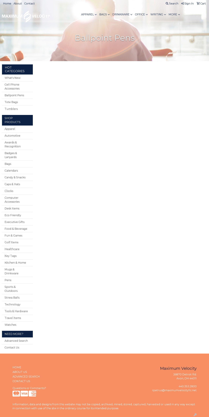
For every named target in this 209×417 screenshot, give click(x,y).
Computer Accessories (12, 199)
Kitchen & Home (15, 262)
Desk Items (12, 208)
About (18, 3)
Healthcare (12, 249)
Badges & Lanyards (11, 155)
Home (7, 3)
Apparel (87, 14)
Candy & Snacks (15, 177)
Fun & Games (13, 235)
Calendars (11, 170)
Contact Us (12, 347)
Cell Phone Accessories (12, 86)
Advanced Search (16, 340)
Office (140, 14)
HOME (17, 367)
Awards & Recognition (13, 144)
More (173, 14)
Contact (29, 3)
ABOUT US (20, 372)
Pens (8, 280)
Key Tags (10, 255)
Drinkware (120, 14)
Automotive (12, 135)
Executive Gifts (14, 222)
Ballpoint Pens (14, 95)
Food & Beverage (16, 228)
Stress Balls (12, 297)
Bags (103, 14)
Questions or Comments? (29, 388)
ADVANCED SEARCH (26, 376)
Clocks (9, 191)
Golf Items (11, 242)
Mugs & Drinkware (11, 271)
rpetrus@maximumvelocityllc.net (174, 390)
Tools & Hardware (16, 311)
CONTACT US (21, 381)
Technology (12, 304)
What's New (12, 77)
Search (172, 3)
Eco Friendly (13, 215)
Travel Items (13, 318)
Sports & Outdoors (11, 288)
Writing (156, 14)
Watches (10, 324)
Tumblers (11, 108)
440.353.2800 (188, 386)
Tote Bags (11, 102)
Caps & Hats (12, 184)
